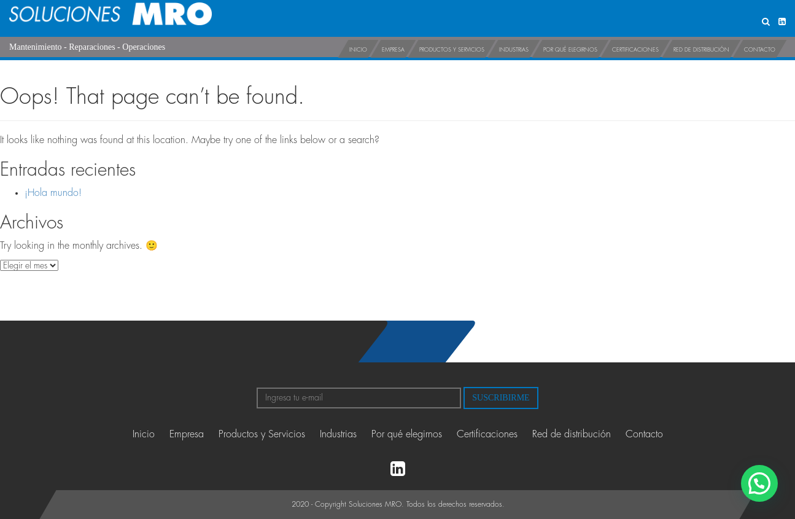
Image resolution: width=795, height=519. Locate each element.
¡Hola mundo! (53, 193)
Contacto (759, 50)
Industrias (514, 50)
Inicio (358, 50)
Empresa (393, 50)
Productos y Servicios (451, 50)
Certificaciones (635, 50)
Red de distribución (701, 50)
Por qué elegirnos (570, 50)
